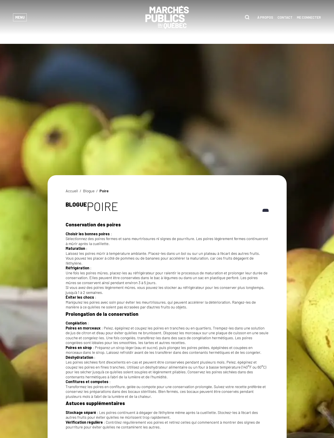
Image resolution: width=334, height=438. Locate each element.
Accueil (72, 190)
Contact (285, 17)
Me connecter (309, 17)
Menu (20, 17)
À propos (265, 17)
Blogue (89, 190)
